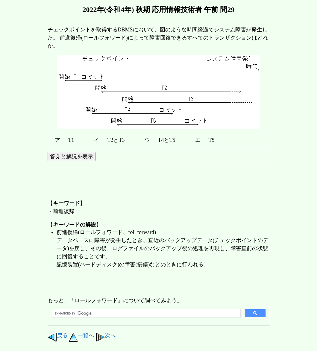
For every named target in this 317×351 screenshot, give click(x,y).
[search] (145, 313)
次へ (105, 335)
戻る (58, 335)
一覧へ (81, 335)
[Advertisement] (157, 283)
